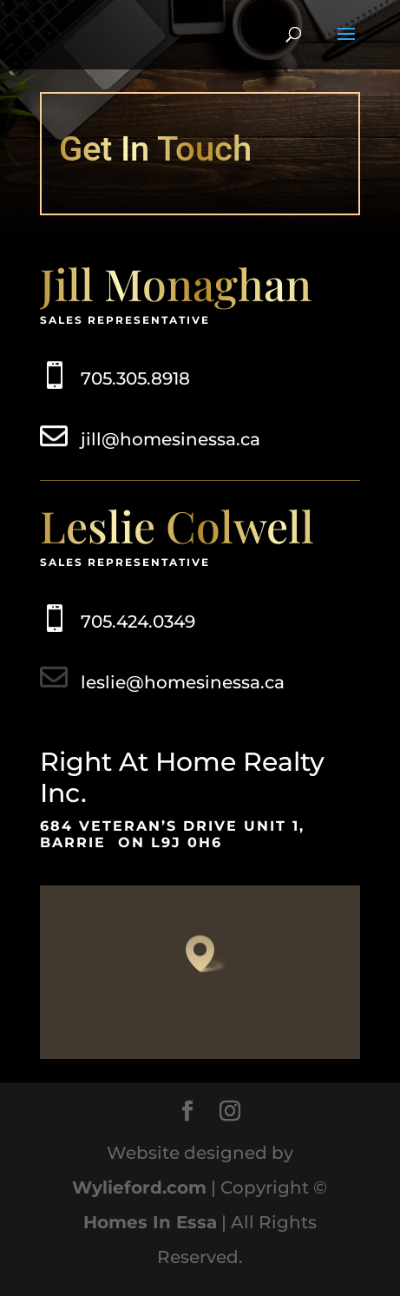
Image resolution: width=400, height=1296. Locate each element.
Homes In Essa (150, 1222)
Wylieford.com (139, 1187)
